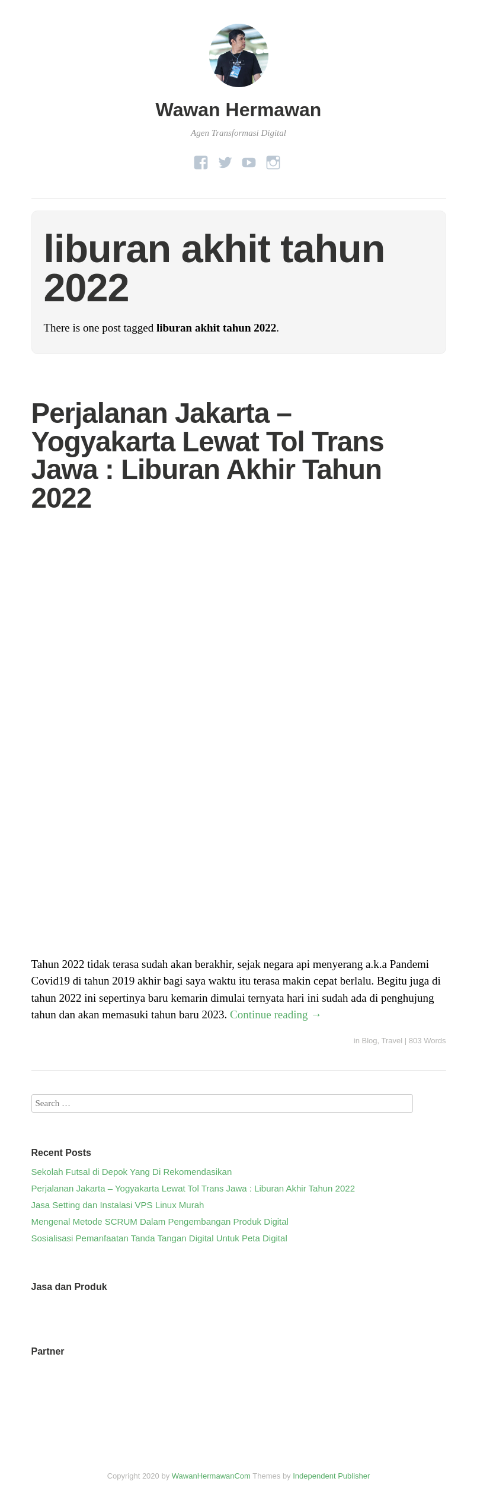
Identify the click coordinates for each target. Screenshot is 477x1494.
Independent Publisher (331, 1475)
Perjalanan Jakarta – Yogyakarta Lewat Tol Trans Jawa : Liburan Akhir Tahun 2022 (207, 455)
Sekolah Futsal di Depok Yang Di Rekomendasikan (131, 1172)
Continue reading (276, 1014)
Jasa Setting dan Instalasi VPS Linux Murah (117, 1205)
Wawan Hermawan (239, 109)
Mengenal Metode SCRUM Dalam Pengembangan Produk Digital (160, 1221)
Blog (369, 1040)
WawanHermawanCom (211, 1475)
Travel (392, 1040)
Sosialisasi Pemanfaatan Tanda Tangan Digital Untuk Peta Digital (159, 1238)
